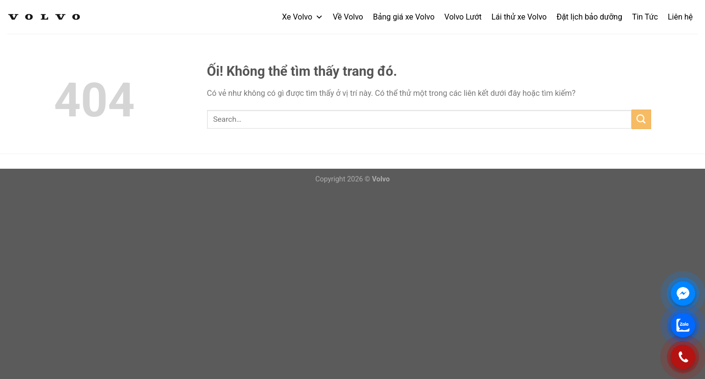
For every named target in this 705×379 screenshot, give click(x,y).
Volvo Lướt (463, 17)
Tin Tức (645, 17)
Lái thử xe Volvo (519, 17)
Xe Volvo (302, 17)
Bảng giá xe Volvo (404, 17)
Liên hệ (680, 17)
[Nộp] (641, 119)
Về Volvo (348, 17)
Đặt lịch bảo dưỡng (589, 17)
